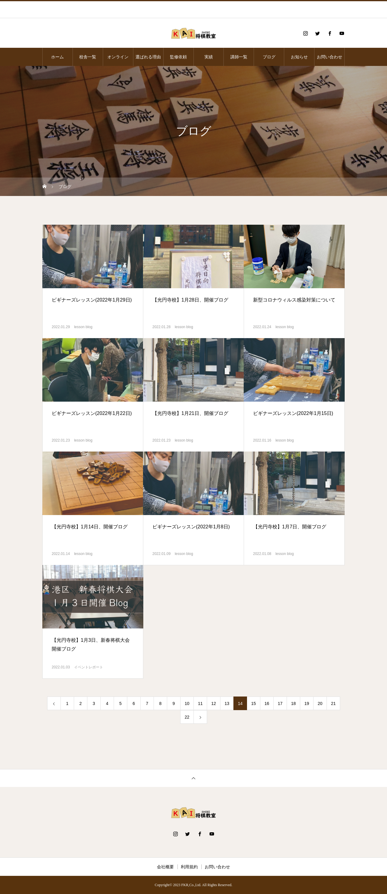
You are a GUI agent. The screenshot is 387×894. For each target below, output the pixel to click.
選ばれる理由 (148, 56)
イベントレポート (88, 667)
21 (333, 703)
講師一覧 (238, 56)
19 (306, 703)
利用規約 (189, 866)
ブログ (269, 56)
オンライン (117, 56)
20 (320, 703)
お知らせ (299, 56)
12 (213, 703)
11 (200, 703)
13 (227, 703)
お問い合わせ (329, 56)
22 (187, 717)
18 (293, 703)
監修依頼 (178, 56)
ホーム (57, 56)
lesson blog (83, 327)
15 (253, 703)
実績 (208, 56)
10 (187, 703)
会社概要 (165, 866)
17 (280, 703)
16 (267, 703)
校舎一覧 (87, 56)
